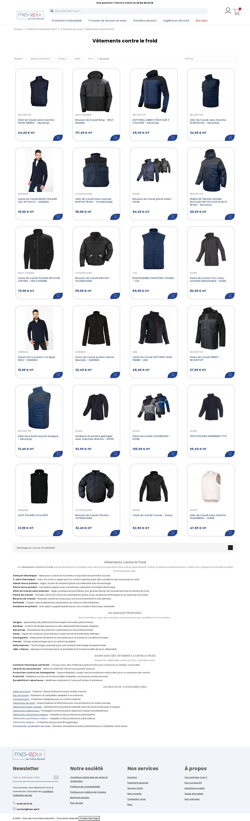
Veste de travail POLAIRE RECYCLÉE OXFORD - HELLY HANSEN (39, 279)
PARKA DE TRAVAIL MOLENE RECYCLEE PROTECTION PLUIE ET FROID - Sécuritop (208, 201)
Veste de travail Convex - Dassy (153, 515)
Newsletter (26, 768)
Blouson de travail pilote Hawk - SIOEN (153, 200)
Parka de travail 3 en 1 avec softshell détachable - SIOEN (208, 279)
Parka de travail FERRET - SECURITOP (205, 358)
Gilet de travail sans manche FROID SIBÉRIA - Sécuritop (36, 121)
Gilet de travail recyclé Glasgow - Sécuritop (38, 438)
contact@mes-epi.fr (28, 809)
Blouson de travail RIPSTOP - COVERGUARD (93, 279)
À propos (196, 768)
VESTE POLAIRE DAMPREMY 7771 (208, 436)
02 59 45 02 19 (24, 803)
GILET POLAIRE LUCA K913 (33, 515)
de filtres (104, 58)
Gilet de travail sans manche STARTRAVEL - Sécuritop (208, 121)
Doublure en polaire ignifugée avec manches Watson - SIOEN (94, 438)
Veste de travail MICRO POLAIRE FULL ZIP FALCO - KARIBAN (37, 200)
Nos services (142, 768)
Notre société (86, 768)
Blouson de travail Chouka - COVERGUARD (93, 517)
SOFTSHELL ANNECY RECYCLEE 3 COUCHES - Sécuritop (151, 121)
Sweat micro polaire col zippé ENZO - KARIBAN (36, 358)
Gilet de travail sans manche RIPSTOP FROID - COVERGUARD (94, 200)
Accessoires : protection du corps (32, 726)
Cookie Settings (89, 818)
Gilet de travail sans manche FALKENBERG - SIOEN (208, 517)
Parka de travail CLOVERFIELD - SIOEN (151, 438)
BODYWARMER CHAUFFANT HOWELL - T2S (153, 279)
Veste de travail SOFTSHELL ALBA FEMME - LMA (152, 358)
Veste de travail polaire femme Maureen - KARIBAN (94, 358)
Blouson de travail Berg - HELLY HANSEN (94, 121)
